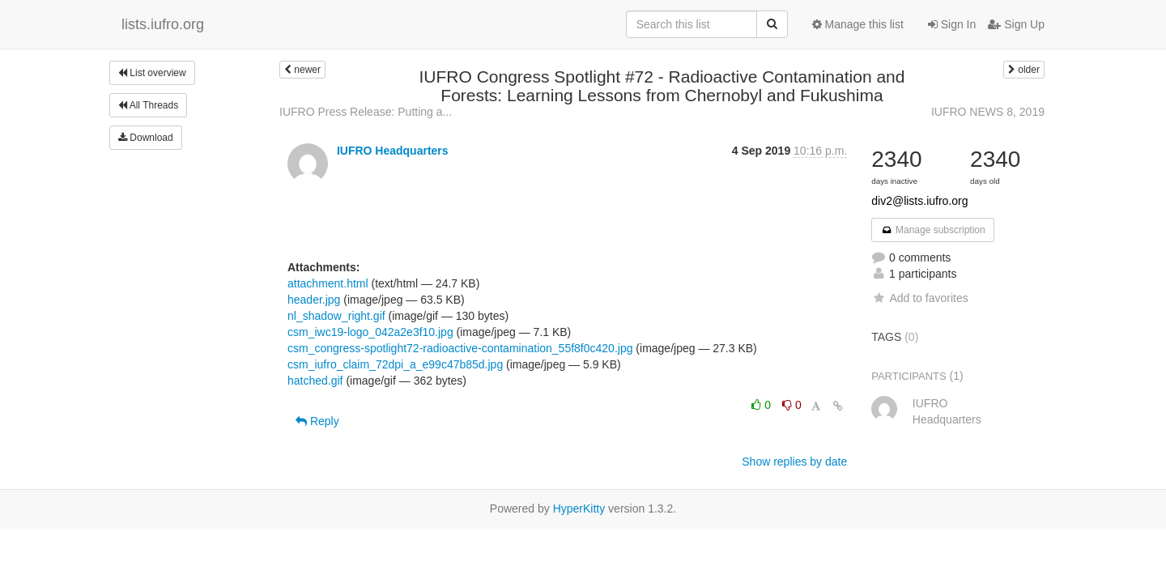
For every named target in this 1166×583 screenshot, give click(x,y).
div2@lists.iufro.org (919, 200)
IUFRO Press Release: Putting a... (365, 111)
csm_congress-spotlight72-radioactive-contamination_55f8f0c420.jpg (459, 348)
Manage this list (858, 24)
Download (145, 137)
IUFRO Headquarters (393, 150)
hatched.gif (315, 380)
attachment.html (327, 283)
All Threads (148, 105)
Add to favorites (919, 298)
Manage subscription (932, 230)
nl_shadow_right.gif (336, 315)
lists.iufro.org (162, 24)
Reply (317, 421)
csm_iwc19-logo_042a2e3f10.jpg (370, 332)
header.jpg (313, 299)
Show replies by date (794, 461)
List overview (152, 73)
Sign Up (1016, 24)
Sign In (952, 24)
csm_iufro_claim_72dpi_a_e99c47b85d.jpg (395, 364)
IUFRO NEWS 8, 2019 (988, 111)
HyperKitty (579, 508)
